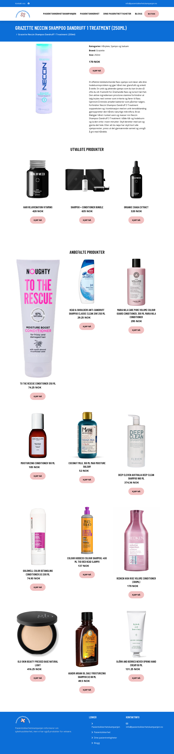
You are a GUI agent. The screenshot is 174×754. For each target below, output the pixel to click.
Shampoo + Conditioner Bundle (87, 207)
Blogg (138, 13)
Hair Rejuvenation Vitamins (37, 207)
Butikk (151, 13)
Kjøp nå (97, 70)
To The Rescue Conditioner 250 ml (38, 383)
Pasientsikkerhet (90, 13)
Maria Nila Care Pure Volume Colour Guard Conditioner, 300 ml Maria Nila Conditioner (136, 313)
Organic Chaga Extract (136, 207)
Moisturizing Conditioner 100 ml (38, 463)
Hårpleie (105, 46)
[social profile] (29, 3)
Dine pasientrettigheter (117, 13)
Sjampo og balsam (120, 46)
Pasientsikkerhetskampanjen (59, 13)
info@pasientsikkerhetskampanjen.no (141, 3)
